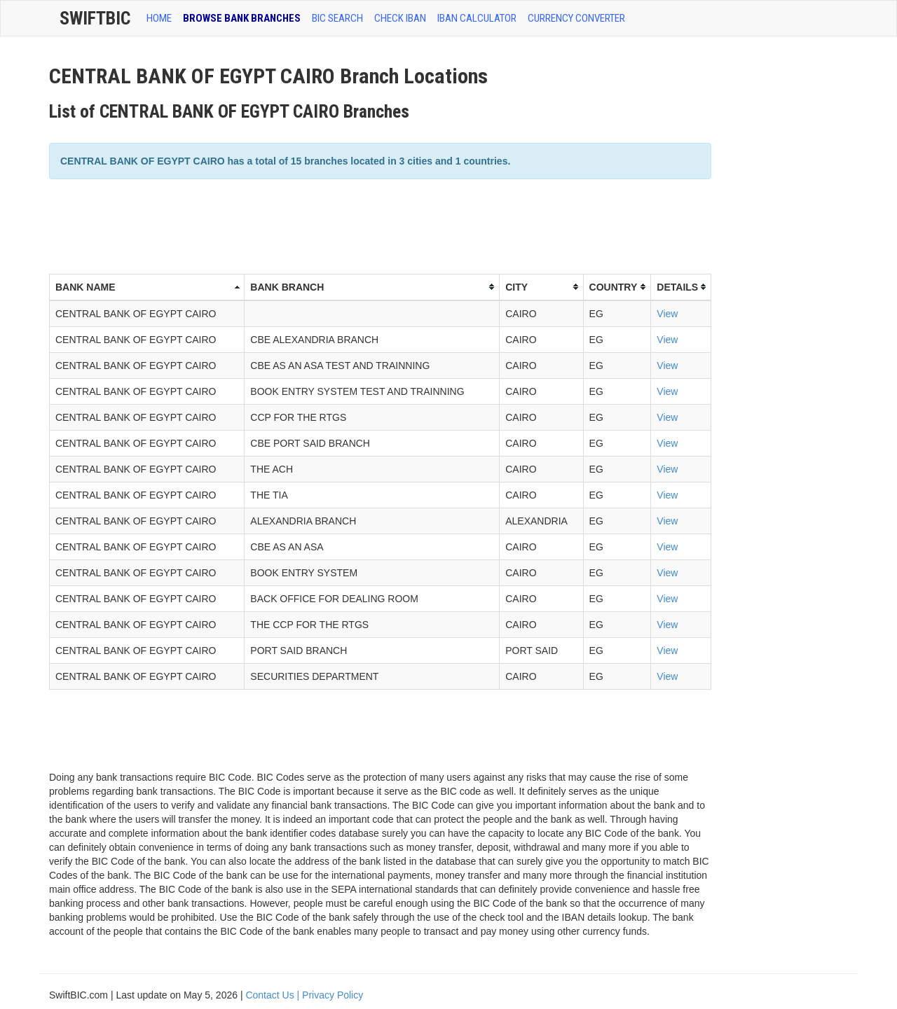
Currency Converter (576, 18)
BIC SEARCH (337, 18)
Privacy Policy (332, 995)
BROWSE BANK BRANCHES (242, 18)
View (667, 313)
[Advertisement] (304, 224)
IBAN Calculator (476, 18)
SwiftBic (95, 18)
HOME (159, 18)
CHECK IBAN (400, 18)
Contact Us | (273, 995)
